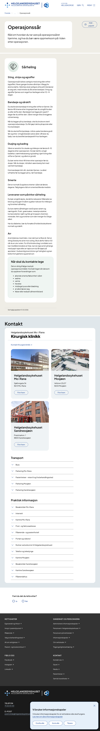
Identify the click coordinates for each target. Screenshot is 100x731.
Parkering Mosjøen (23, 484)
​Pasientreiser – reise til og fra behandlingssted (34, 477)
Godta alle (40, 723)
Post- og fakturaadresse (26, 526)
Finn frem (21, 392)
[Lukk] (94, 705)
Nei (26, 601)
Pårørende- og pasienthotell (27, 532)
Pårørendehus (21, 576)
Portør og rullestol (23, 539)
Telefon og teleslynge (24, 551)
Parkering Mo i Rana (23, 471)
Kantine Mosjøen (22, 557)
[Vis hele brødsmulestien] (14, 13)
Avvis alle (55, 723)
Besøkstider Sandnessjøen (27, 564)
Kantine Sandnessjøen (25, 570)
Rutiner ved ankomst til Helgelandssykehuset (34, 545)
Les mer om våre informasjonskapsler (48, 716)
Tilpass (70, 723)
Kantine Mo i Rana (23, 520)
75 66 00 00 (9, 706)
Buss (18, 465)
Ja (16, 601)
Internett (19, 513)
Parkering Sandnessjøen (25, 490)
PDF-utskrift (91, 24)
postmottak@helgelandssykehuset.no (19, 714)
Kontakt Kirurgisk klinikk (20, 345)
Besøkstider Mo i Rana (25, 507)
